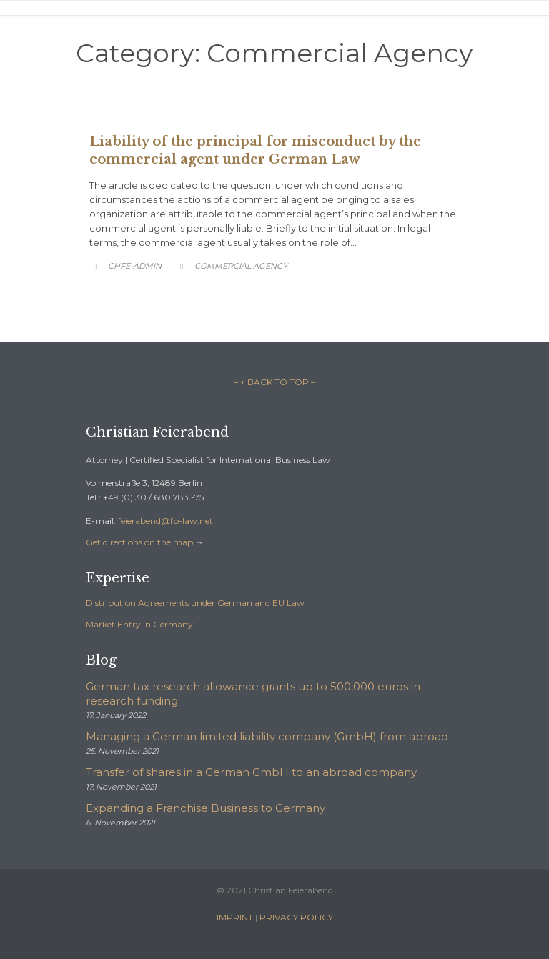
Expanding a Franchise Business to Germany (205, 808)
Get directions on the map (139, 542)
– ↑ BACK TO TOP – (274, 382)
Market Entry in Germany (139, 624)
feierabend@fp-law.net (165, 520)
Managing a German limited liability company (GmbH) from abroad (267, 736)
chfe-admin (135, 266)
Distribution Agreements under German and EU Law (195, 602)
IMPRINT (235, 917)
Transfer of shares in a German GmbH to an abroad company (251, 772)
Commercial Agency (240, 266)
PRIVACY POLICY (296, 917)
